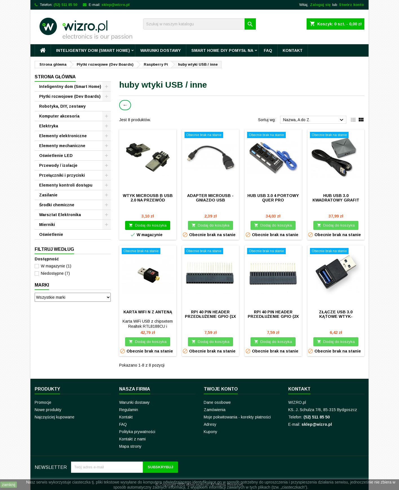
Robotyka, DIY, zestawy (62, 106)
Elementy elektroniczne (63, 136)
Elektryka (48, 126)
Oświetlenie (51, 234)
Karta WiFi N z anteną (147, 312)
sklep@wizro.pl (115, 5)
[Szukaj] (199, 24)
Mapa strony (130, 446)
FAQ (268, 50)
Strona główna (55, 76)
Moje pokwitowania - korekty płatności (237, 417)
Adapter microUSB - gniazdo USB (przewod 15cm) (210, 200)
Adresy (210, 424)
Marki (42, 285)
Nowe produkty (48, 409)
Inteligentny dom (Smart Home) (93, 50)
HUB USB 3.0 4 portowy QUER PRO (273, 197)
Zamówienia (214, 409)
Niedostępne (55, 273)
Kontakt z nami (132, 439)
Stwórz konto (351, 5)
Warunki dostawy (160, 50)
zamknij (8, 484)
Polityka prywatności (137, 431)
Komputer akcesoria (59, 116)
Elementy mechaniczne (62, 145)
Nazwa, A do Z (314, 120)
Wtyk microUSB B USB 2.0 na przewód (148, 197)
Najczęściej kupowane (54, 417)
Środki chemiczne (56, 205)
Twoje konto (221, 389)
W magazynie (56, 266)
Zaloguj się (320, 5)
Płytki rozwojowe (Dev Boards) (70, 96)
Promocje (43, 402)
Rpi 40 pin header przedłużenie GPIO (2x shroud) (273, 316)
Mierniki (47, 224)
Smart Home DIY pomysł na (222, 50)
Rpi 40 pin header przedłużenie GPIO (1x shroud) (210, 316)
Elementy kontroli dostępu (65, 185)
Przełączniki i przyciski (62, 175)
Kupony (210, 431)
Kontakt (293, 50)
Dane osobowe (217, 402)
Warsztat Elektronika (60, 214)
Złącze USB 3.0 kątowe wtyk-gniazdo (336, 316)
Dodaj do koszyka (148, 225)
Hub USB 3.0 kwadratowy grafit (335, 197)
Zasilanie (48, 195)
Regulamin (128, 409)
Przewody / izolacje (58, 165)
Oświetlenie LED (56, 155)
